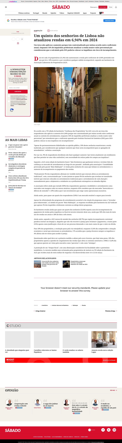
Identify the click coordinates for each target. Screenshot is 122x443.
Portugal (36, 13)
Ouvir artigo (52, 30)
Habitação (38, 31)
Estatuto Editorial (38, 436)
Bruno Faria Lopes (95, 408)
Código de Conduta (68, 436)
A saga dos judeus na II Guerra (50, 405)
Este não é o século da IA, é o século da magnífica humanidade (80, 408)
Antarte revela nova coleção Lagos (102, 351)
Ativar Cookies (84, 436)
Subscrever (18, 91)
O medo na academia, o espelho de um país (108, 406)
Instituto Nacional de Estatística (60, 305)
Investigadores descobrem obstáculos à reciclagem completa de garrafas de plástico (17, 167)
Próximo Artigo (110, 311)
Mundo (44, 13)
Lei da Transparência (57, 436)
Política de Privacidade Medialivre (21, 99)
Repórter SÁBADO (74, 13)
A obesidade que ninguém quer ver (17, 351)
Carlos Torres (37, 407)
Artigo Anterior (40, 311)
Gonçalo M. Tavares (66, 408)
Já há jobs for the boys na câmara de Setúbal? (17, 187)
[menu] (6, 7)
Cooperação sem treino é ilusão (21, 405)
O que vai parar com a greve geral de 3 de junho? (18, 146)
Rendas (84, 305)
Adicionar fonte (109, 20)
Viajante (93, 13)
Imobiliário (45, 305)
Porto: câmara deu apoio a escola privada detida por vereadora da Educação (17, 155)
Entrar (110, 7)
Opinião (53, 13)
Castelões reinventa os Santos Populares (45, 351)
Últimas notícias (24, 13)
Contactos (76, 436)
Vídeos (62, 13)
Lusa (18, 31)
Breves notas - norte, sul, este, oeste (79, 403)
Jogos (85, 13)
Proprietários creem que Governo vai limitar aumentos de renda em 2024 (79, 262)
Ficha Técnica (47, 436)
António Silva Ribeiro (8, 408)
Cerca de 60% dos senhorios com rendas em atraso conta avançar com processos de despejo (50, 263)
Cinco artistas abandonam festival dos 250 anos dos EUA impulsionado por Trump (18, 178)
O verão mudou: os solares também (73, 351)
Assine (102, 7)
